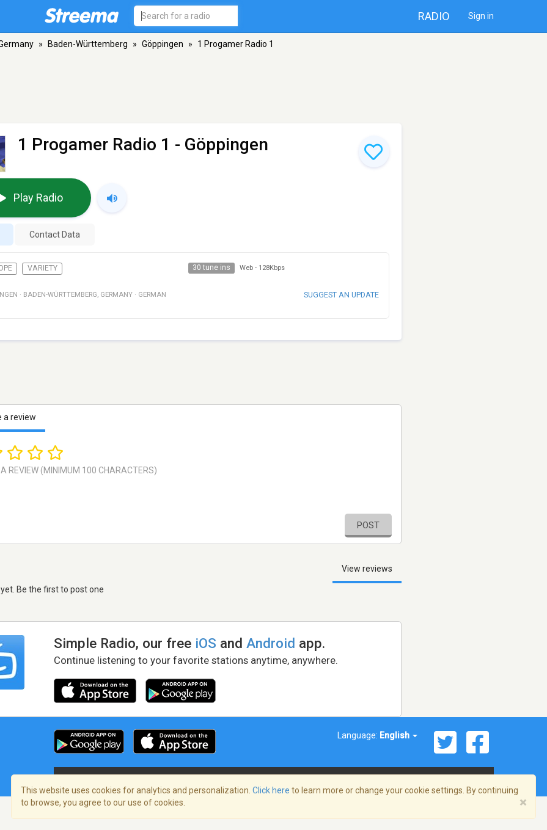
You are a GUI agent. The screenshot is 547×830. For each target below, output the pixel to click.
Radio (434, 16)
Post (368, 525)
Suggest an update (341, 294)
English (398, 735)
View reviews (367, 568)
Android (270, 643)
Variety (42, 268)
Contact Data (54, 234)
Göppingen (162, 44)
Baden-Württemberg (88, 44)
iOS (205, 643)
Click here (271, 790)
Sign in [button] (481, 16)
